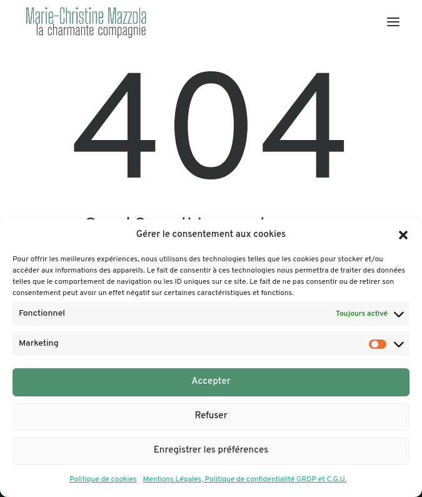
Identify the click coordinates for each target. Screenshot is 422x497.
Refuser (210, 416)
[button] (403, 235)
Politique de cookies (103, 479)
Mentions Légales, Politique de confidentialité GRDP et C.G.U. (245, 479)
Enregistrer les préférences (211, 450)
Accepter (210, 382)
